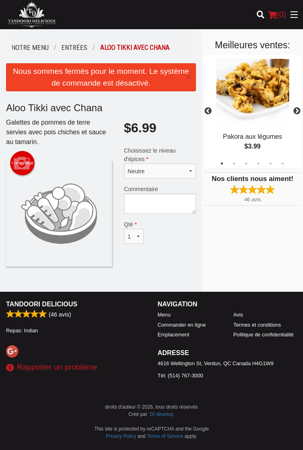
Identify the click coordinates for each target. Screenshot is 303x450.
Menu (164, 315)
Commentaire (160, 200)
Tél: (180, 375)
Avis (238, 315)
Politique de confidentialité (263, 335)
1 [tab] (222, 163)
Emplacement (173, 335)
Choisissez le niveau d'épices (160, 163)
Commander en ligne (182, 325)
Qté (134, 232)
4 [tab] (258, 163)
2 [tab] (234, 163)
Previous (208, 111)
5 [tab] (270, 163)
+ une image (22, 163)
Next (297, 111)
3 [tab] (246, 163)
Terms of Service (165, 436)
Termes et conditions (257, 325)
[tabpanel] (252, 111)
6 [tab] (283, 163)
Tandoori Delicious (41, 304)
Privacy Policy (121, 436)
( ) (277, 15)
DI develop (161, 414)
